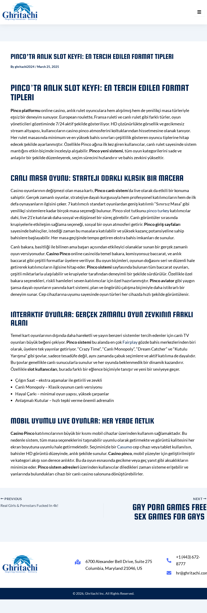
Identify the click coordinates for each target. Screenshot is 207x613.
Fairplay (130, 342)
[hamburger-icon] (199, 12)
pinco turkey (158, 210)
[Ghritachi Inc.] (20, 11)
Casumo (124, 446)
